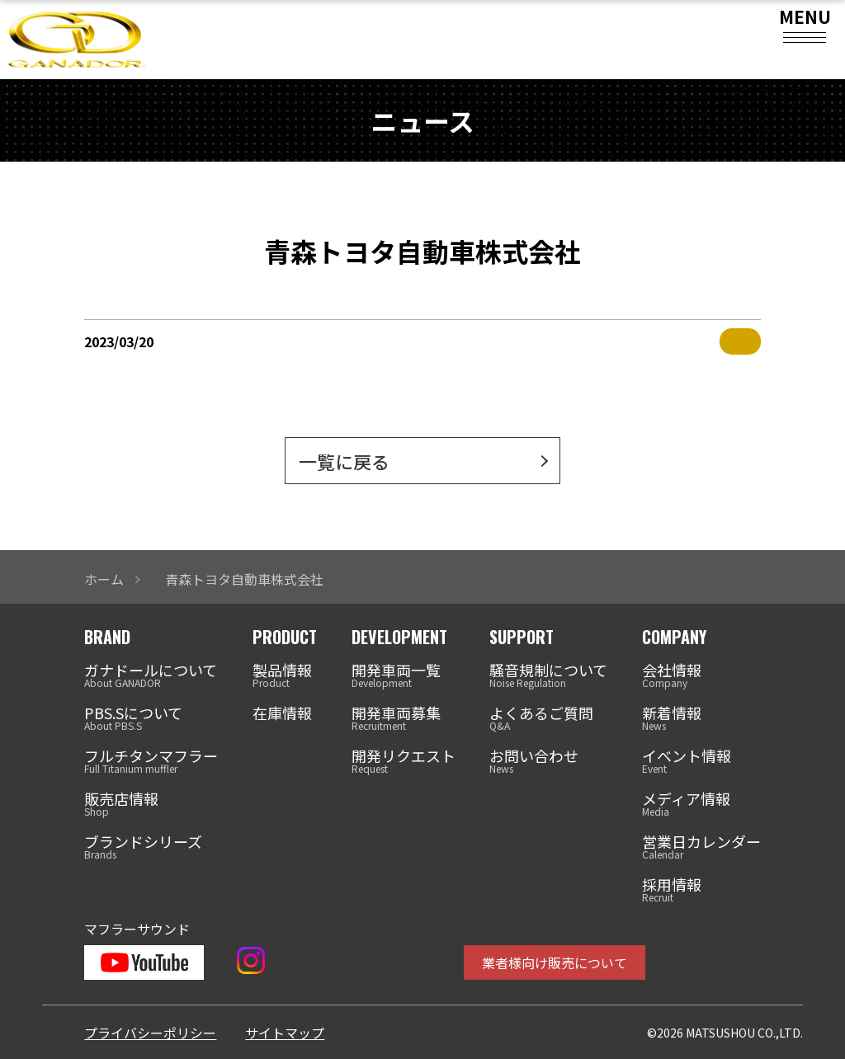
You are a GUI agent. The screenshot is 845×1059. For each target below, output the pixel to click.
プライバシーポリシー (150, 1033)
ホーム (104, 579)
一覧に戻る (344, 461)
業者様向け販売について (554, 962)
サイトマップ (284, 1033)
